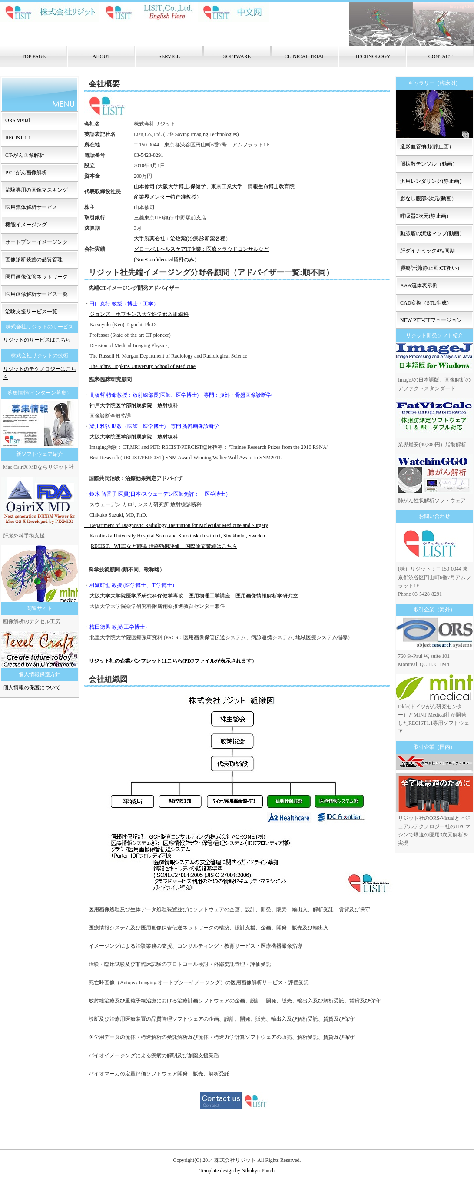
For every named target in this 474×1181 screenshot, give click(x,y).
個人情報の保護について (31, 687)
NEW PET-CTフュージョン (431, 320)
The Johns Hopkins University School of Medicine (142, 366)
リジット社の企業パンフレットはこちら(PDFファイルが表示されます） (173, 661)
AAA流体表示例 (419, 285)
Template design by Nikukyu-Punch (237, 1171)
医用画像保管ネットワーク (36, 277)
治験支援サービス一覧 (31, 312)
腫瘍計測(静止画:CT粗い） (431, 268)
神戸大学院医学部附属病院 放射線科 (133, 405)
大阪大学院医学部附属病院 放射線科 (133, 437)
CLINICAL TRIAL (305, 56)
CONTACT (440, 56)
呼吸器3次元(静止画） (425, 216)
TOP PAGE (34, 56)
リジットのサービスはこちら (37, 340)
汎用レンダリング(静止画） (432, 181)
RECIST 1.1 (18, 138)
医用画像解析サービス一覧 (36, 294)
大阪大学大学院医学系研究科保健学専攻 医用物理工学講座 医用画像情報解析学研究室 (193, 596)
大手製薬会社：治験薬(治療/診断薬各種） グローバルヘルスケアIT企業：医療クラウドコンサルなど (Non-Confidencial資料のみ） (201, 249)
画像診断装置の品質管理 (34, 259)
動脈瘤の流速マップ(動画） (432, 233)
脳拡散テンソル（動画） (428, 164)
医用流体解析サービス (31, 207)
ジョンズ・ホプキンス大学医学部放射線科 (139, 314)
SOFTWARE (237, 56)
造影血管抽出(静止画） (427, 146)
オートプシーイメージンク (36, 242)
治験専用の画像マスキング (36, 190)
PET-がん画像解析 (26, 172)
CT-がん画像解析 (24, 155)
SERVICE (169, 56)
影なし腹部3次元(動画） (428, 199)
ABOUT (101, 56)
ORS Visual (17, 120)
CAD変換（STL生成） (426, 303)
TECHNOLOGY (373, 56)
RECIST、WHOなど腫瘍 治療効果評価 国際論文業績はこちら (164, 546)
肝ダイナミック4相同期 (427, 251)
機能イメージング (26, 225)
